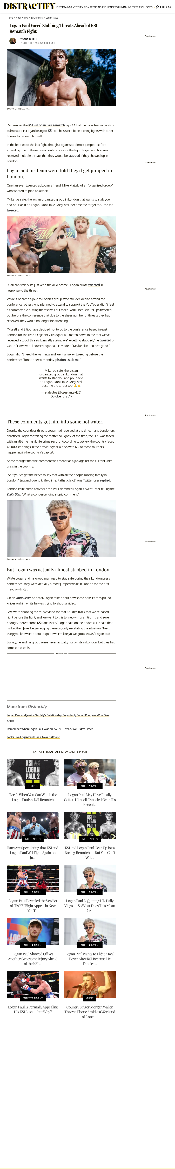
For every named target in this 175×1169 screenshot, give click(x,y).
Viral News (22, 17)
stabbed (74, 155)
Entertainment (66, 7)
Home (10, 17)
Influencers (110, 7)
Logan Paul (52, 17)
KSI (50, 131)
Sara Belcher (30, 39)
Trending (96, 7)
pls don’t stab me (67, 360)
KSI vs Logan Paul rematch (46, 125)
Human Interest (128, 7)
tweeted (12, 210)
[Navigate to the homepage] (30, 6)
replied (105, 480)
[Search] (157, 6)
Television (82, 7)
